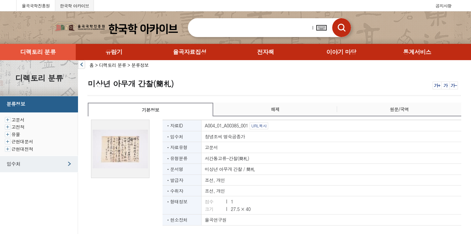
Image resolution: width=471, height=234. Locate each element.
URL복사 (259, 125)
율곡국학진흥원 (36, 6)
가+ (437, 85)
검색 (341, 27)
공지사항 (443, 6)
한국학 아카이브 (74, 6)
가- (454, 85)
